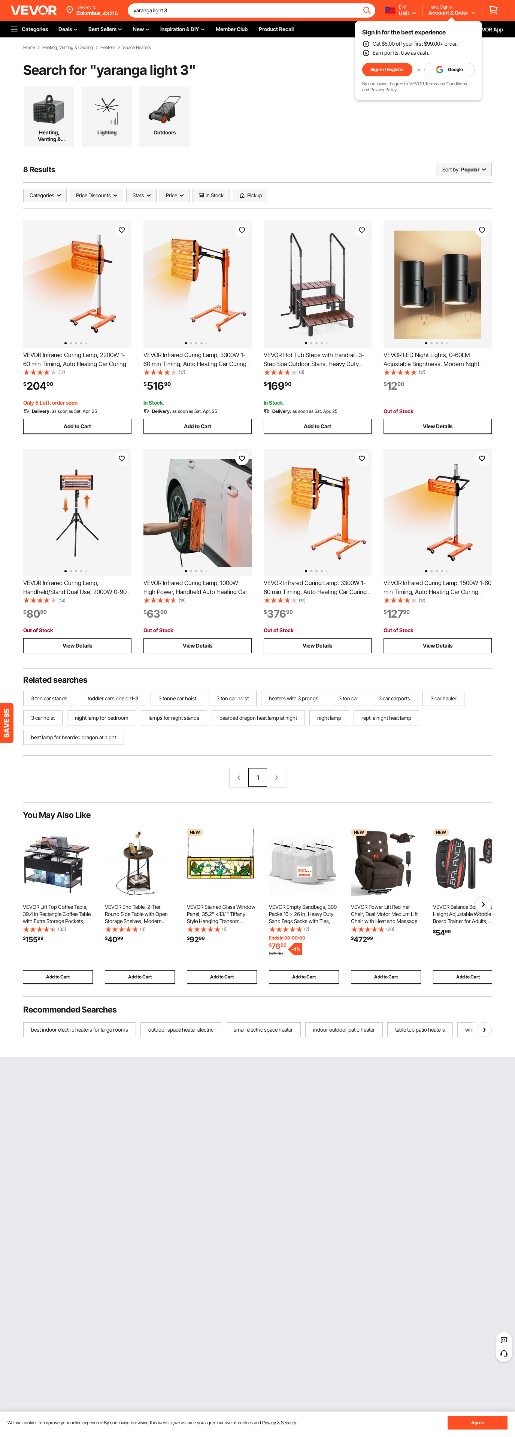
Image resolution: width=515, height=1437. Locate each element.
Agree (477, 1422)
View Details (437, 426)
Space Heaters (137, 47)
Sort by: (451, 169)
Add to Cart (77, 426)
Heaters (107, 47)
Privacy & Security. (279, 1422)
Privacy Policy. (383, 89)
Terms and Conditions (446, 83)
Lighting (106, 132)
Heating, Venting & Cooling (67, 47)
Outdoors (165, 132)
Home (29, 47)
